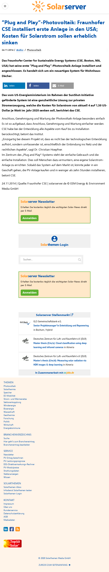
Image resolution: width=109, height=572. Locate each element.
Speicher (8, 392)
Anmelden (29, 218)
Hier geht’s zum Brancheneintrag (19, 441)
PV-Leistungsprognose (14, 461)
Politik (7, 421)
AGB (6, 516)
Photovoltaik (34, 50)
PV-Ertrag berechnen (13, 457)
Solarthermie (9, 389)
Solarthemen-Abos (12, 487)
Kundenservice (10, 510)
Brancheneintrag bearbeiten (17, 444)
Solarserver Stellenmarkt (54, 315)
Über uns (8, 507)
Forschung (9, 418)
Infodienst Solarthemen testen (18, 490)
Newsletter (9, 454)
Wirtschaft (8, 424)
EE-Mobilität (9, 395)
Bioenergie (9, 408)
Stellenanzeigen (11, 474)
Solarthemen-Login (13, 493)
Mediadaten (9, 520)
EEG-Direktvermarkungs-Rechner (19, 464)
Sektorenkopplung (12, 402)
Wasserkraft (9, 412)
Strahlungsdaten (11, 470)
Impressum (9, 503)
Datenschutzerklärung (14, 513)
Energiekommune (12, 428)
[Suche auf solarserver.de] (79, 259)
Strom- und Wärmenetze (15, 399)
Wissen (7, 477)
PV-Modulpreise (11, 467)
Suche (6, 438)
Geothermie (9, 415)
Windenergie (10, 405)
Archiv (19, 50)
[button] (14, 86)
